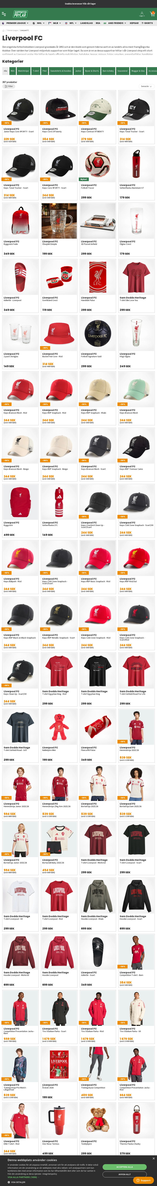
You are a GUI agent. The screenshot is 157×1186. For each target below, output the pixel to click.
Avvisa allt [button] (125, 1174)
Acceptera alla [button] (125, 1167)
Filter (9, 86)
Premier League (12, 30)
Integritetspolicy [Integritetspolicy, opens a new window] (49, 1174)
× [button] (153, 1159)
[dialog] (78, 1170)
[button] (53, 1177)
